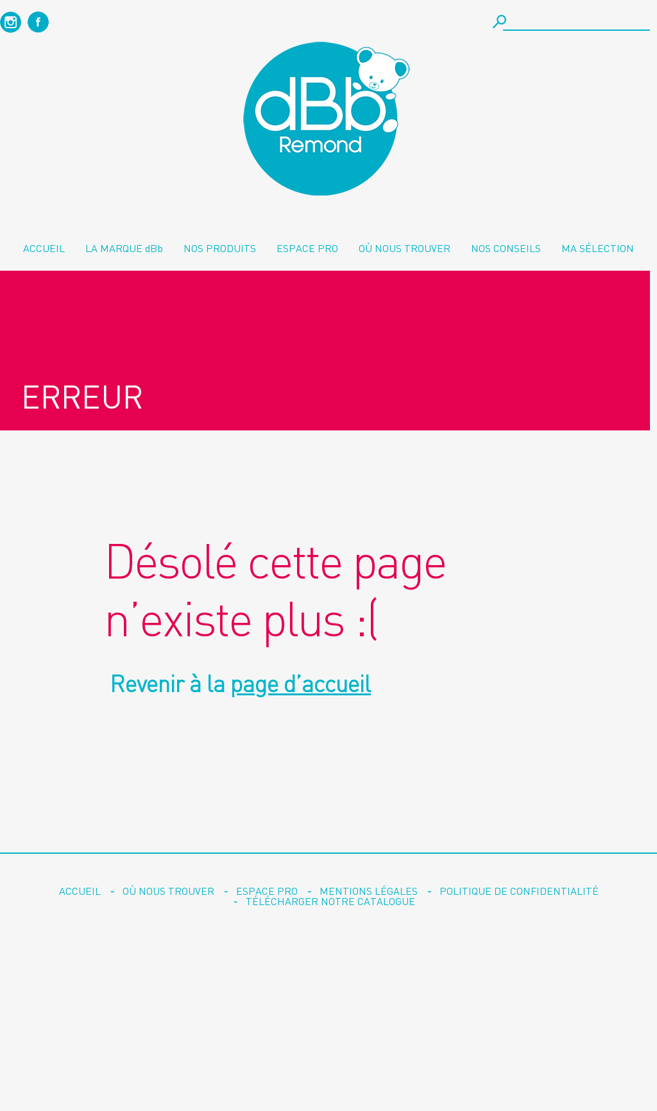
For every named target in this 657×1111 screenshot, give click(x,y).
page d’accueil (300, 684)
